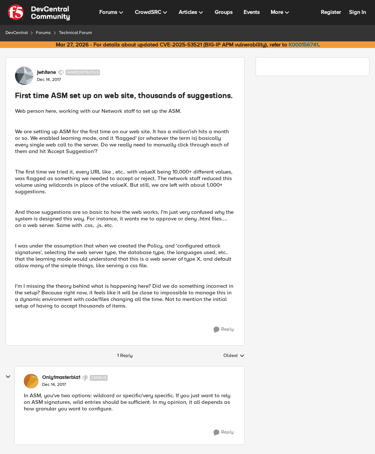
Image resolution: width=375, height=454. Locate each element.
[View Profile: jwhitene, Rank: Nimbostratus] (24, 76)
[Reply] (223, 329)
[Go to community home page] (38, 12)
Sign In (357, 12)
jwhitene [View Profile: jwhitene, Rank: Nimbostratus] (46, 72)
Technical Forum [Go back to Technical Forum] (75, 33)
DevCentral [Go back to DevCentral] (16, 33)
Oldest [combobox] (234, 356)
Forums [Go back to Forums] (43, 33)
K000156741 (303, 44)
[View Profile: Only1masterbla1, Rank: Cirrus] (31, 381)
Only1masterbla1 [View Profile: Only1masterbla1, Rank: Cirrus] (61, 377)
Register (331, 12)
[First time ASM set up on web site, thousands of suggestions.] (54, 384)
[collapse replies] (8, 376)
